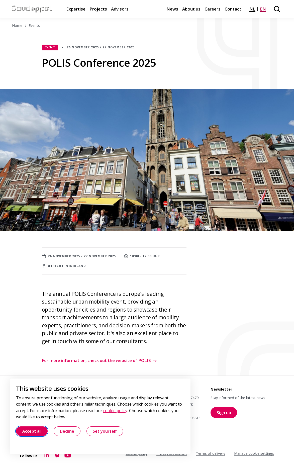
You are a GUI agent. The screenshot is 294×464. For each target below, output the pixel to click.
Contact (233, 9)
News (172, 9)
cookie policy (115, 410)
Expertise (75, 9)
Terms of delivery (210, 453)
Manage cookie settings (254, 453)
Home (17, 25)
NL (252, 9)
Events (34, 25)
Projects (98, 9)
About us (191, 9)
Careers (213, 9)
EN (263, 9)
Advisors (120, 9)
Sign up (227, 414)
